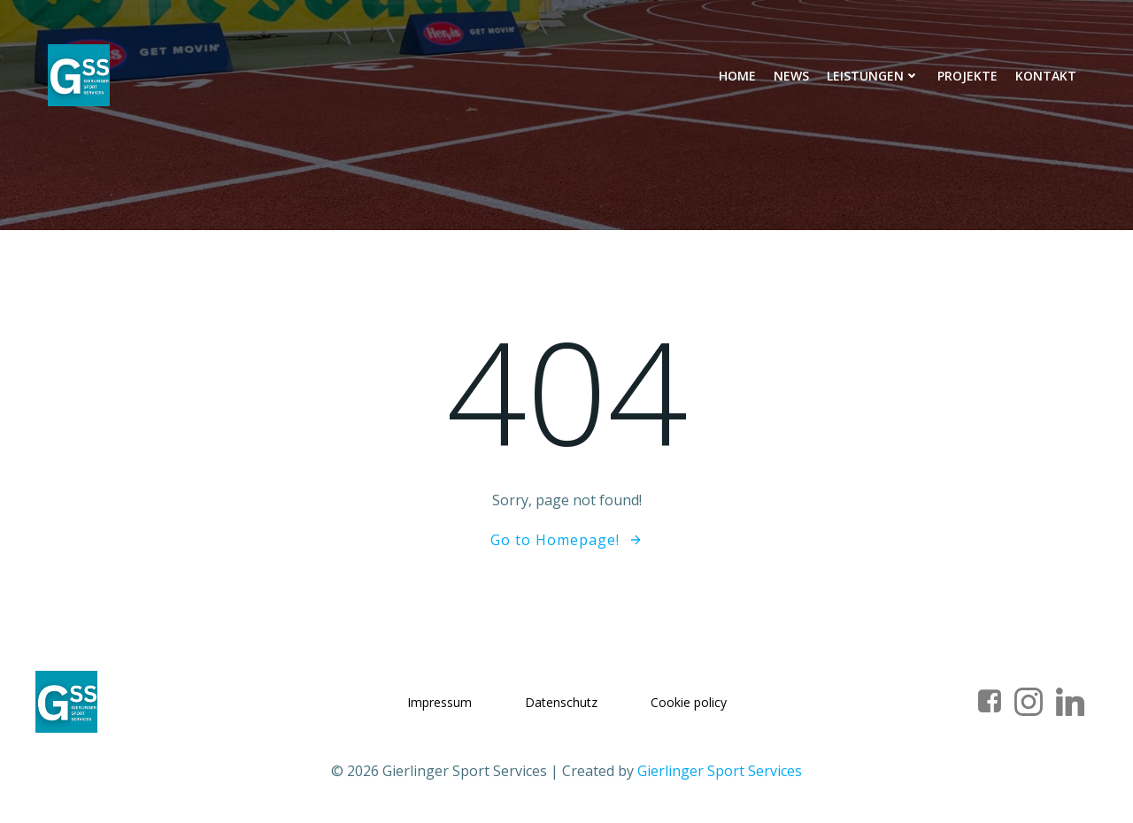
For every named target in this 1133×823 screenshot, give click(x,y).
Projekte (967, 75)
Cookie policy (689, 702)
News (791, 75)
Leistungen (873, 75)
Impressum (439, 702)
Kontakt (1045, 75)
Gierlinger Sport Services (719, 771)
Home (737, 75)
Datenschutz (561, 702)
